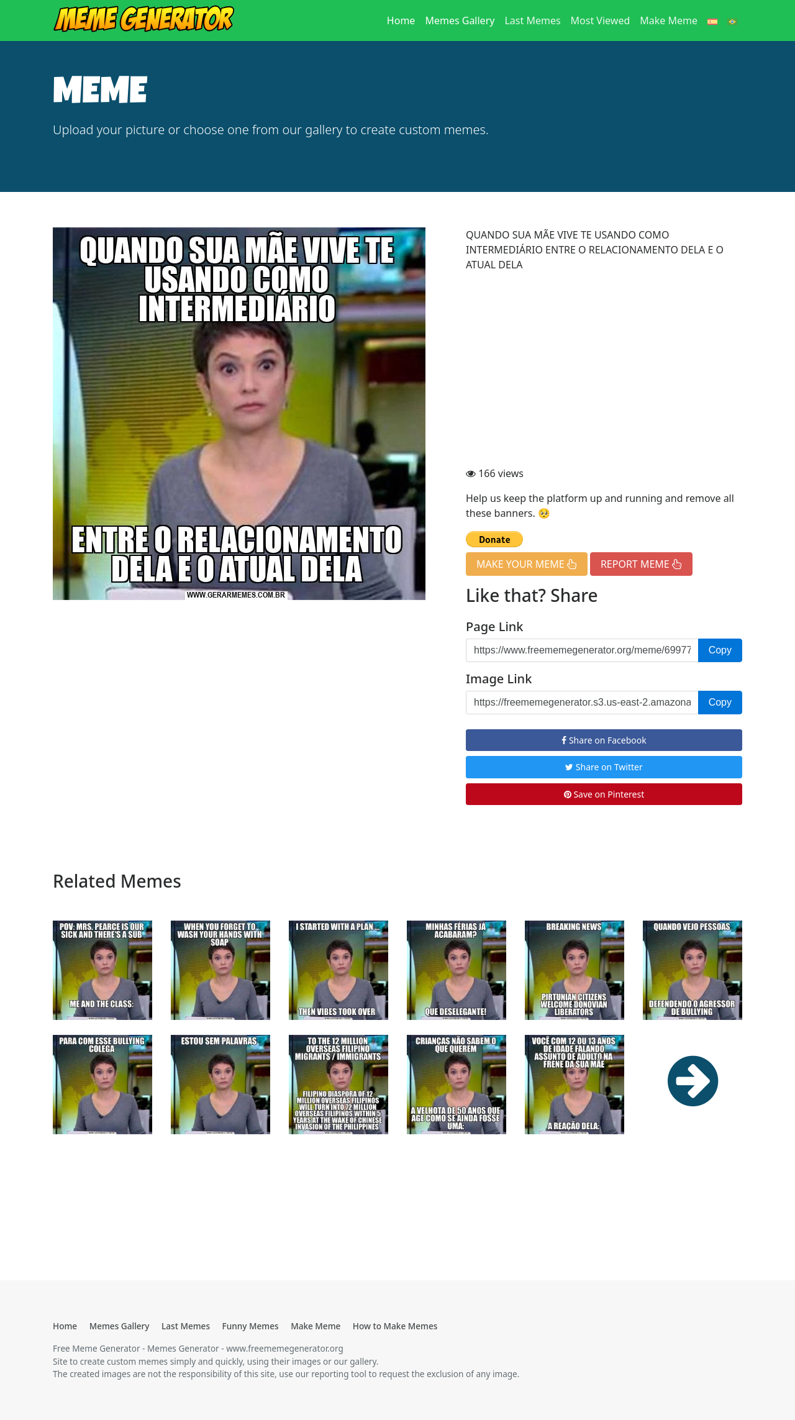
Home (403, 19)
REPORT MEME (641, 564)
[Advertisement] (604, 369)
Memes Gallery (459, 20)
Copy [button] (720, 650)
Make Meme (668, 20)
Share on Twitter (604, 767)
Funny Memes (250, 1326)
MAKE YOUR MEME (526, 564)
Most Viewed (600, 20)
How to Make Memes (395, 1326)
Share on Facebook (603, 740)
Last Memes (532, 20)
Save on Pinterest (604, 794)
